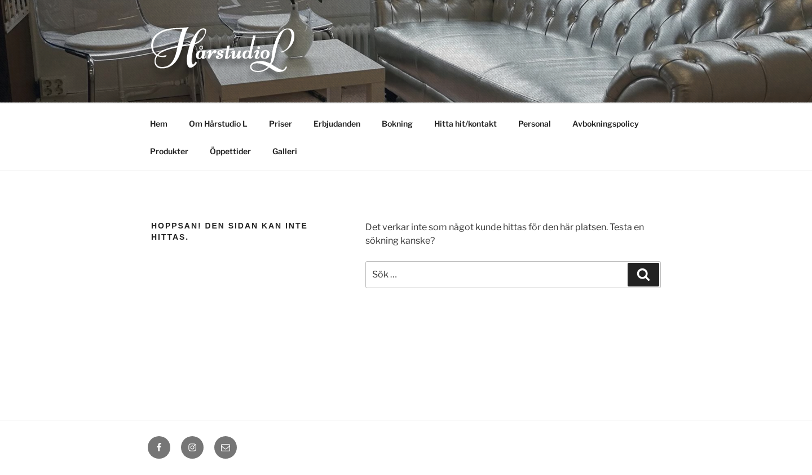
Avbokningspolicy (605, 123)
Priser (280, 123)
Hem (158, 123)
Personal (534, 123)
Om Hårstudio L (218, 123)
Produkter (169, 151)
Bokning (397, 123)
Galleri (284, 151)
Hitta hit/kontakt (465, 123)
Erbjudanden (337, 123)
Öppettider (230, 151)
